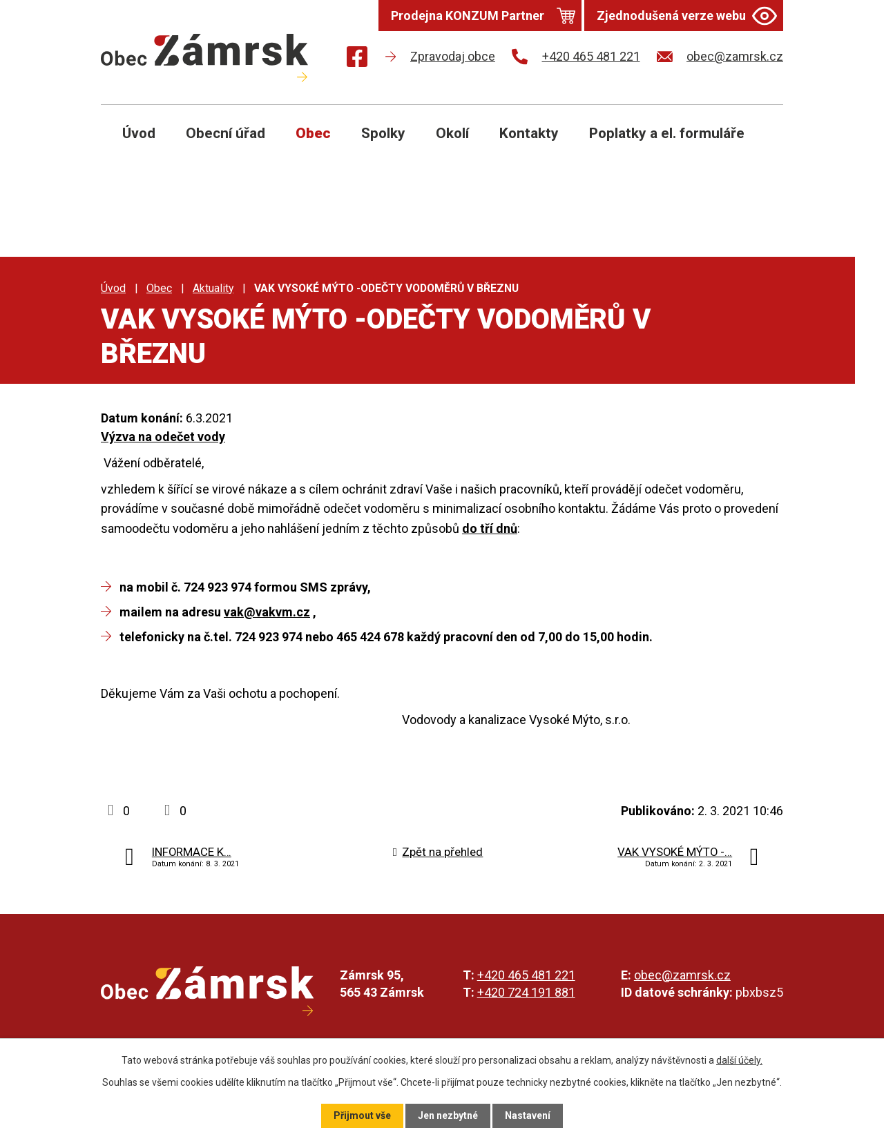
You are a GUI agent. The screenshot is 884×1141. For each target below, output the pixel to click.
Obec (313, 133)
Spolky (383, 133)
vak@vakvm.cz (267, 612)
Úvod (138, 133)
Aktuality (213, 288)
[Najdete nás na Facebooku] (357, 59)
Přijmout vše (362, 1115)
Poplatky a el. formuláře (666, 133)
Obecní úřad (225, 133)
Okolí (452, 133)
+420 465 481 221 (526, 975)
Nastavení (527, 1115)
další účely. (739, 1060)
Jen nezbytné (448, 1115)
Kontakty (529, 133)
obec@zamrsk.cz (682, 975)
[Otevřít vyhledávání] (757, 144)
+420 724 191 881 (526, 992)
